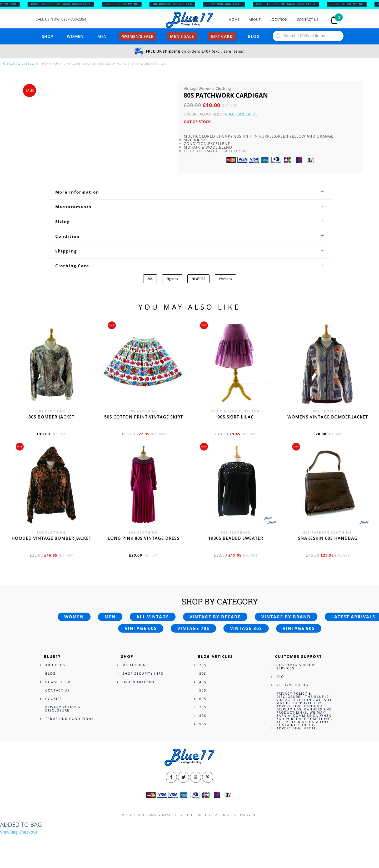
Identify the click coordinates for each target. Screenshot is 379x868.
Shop (47, 36)
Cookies (53, 699)
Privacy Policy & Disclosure (63, 709)
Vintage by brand (286, 617)
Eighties (172, 278)
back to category (20, 63)
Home (234, 19)
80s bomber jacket (51, 417)
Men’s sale (182, 36)
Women (75, 36)
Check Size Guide (241, 114)
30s (202, 673)
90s (202, 724)
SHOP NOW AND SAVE (228, 4)
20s (202, 665)
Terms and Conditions (69, 718)
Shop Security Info (142, 673)
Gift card (222, 36)
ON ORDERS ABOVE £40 (176, 4)
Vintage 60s (141, 628)
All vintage (152, 617)
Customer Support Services (296, 666)
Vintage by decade (215, 617)
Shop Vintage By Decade (75, 63)
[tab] (190, 192)
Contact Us (308, 19)
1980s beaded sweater (235, 538)
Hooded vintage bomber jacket (51, 538)
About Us (55, 665)
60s (202, 699)
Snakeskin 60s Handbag (328, 538)
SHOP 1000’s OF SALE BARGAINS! (65, 4)
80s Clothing (109, 63)
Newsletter (57, 682)
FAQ (280, 676)
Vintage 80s (246, 628)
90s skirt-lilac (235, 417)
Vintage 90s (299, 628)
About (255, 19)
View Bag (9, 832)
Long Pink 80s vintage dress (143, 538)
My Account (135, 665)
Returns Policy (292, 685)
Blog (254, 36)
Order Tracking (139, 682)
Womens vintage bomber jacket (327, 417)
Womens (225, 278)
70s (202, 707)
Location (279, 19)
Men (102, 36)
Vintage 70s (193, 628)
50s (202, 690)
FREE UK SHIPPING (126, 4)
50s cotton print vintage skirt (143, 417)
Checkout (28, 832)
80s (150, 278)
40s (202, 682)
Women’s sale (137, 36)
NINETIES (198, 278)
